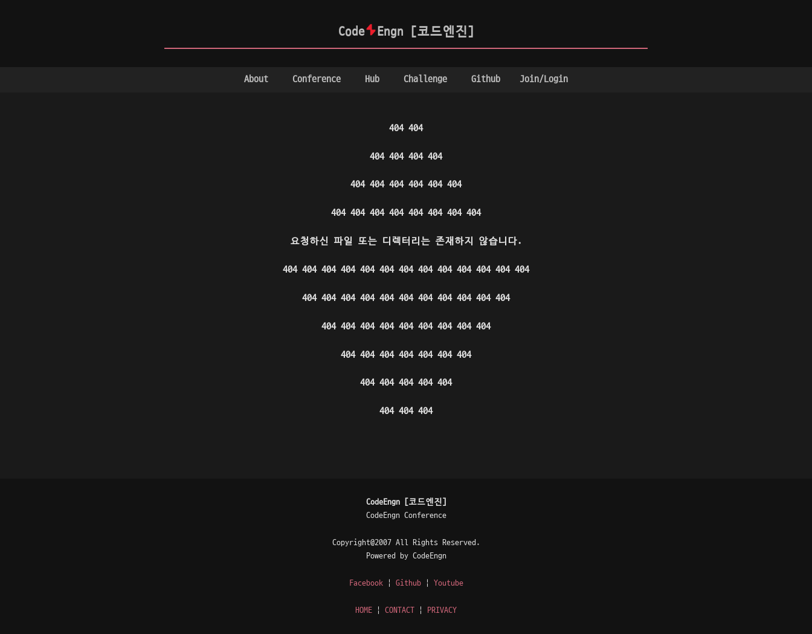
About (256, 79)
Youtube (448, 582)
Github (485, 79)
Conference (316, 79)
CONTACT (399, 610)
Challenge (425, 79)
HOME (363, 610)
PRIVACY (442, 610)
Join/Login (544, 79)
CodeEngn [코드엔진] (406, 32)
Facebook (366, 582)
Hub (372, 79)
